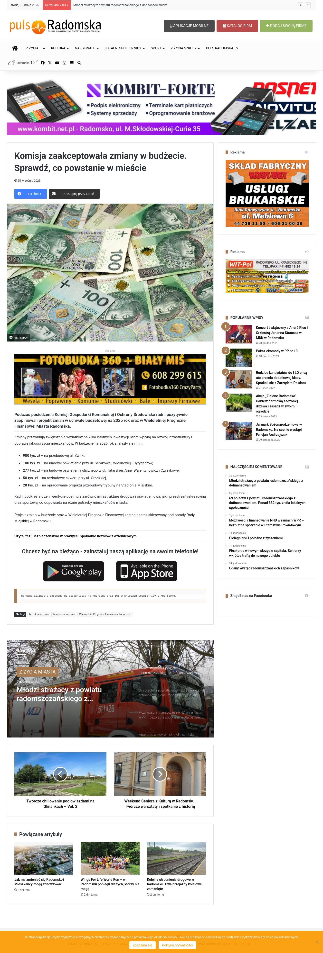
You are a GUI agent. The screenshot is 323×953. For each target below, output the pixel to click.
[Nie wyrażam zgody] (316, 942)
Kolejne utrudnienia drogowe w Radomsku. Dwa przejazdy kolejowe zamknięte (174, 884)
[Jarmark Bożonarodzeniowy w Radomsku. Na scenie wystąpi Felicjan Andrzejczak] (239, 431)
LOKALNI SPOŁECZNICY (123, 48)
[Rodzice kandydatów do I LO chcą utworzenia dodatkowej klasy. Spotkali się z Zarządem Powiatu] (239, 379)
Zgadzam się (142, 945)
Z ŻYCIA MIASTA (37, 672)
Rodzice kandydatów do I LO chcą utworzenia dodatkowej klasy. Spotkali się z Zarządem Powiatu (281, 378)
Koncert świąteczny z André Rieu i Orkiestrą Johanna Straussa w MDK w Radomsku (282, 333)
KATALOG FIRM (237, 26)
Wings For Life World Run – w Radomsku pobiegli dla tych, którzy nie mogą (110, 884)
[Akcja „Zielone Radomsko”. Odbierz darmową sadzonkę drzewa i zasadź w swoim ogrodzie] (239, 403)
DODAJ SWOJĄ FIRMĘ (286, 26)
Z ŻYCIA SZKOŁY (183, 48)
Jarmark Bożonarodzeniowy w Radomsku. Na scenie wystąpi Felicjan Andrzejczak (279, 430)
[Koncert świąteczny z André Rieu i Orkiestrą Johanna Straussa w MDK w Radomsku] (239, 334)
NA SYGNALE (85, 48)
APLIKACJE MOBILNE (189, 26)
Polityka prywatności (177, 945)
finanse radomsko (64, 614)
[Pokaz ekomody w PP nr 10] (239, 358)
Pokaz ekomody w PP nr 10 (277, 351)
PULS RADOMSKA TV (222, 48)
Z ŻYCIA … (33, 48)
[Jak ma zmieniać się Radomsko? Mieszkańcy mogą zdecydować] (43, 858)
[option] (110, 688)
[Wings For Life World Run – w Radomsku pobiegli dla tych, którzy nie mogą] (110, 858)
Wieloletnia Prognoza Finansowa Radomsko (105, 614)
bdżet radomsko (38, 614)
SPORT (156, 48)
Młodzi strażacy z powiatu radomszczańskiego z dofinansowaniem (120, 5)
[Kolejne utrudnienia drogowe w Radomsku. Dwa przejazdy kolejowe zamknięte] (176, 858)
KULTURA (58, 48)
